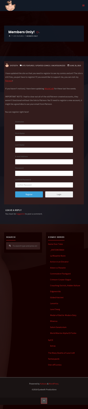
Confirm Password (23, 179)
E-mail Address (21, 156)
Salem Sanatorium (58, 327)
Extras (53, 346)
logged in (20, 213)
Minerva (53, 321)
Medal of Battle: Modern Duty (63, 315)
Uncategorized (58, 65)
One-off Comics (55, 364)
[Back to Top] (44, 401)
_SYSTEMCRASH (57, 250)
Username (19, 121)
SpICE (50, 340)
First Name (20, 133)
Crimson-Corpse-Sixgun (60, 279)
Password (19, 168)
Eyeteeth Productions (10, 6)
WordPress (53, 383)
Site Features (18, 36)
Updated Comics (43, 65)
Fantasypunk (53, 359)
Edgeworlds (55, 291)
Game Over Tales (55, 244)
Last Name (19, 145)
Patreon (8, 80)
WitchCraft (49, 88)
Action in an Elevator (59, 261)
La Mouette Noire (58, 255)
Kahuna (43, 383)
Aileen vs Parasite (58, 267)
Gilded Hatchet (57, 297)
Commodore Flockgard (60, 273)
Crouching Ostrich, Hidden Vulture (65, 285)
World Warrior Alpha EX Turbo (63, 333)
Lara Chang (55, 309)
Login (59, 194)
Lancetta (54, 303)
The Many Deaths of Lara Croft (61, 353)
